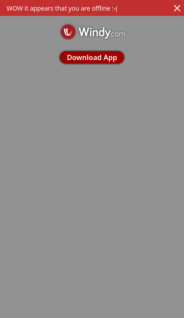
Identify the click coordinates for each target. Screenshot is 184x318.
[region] (92, 159)
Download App (92, 57)
